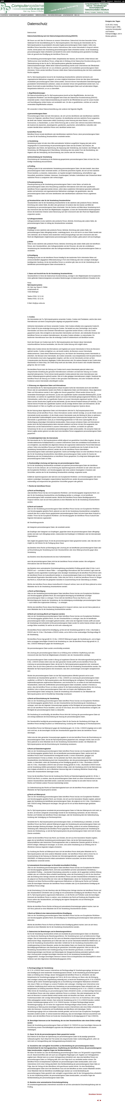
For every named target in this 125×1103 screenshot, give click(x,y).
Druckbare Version (95, 1094)
